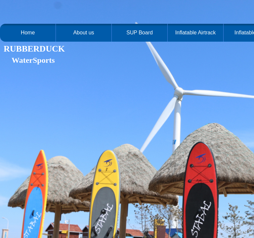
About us (83, 32)
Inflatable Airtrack (195, 32)
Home (28, 32)
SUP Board (139, 32)
